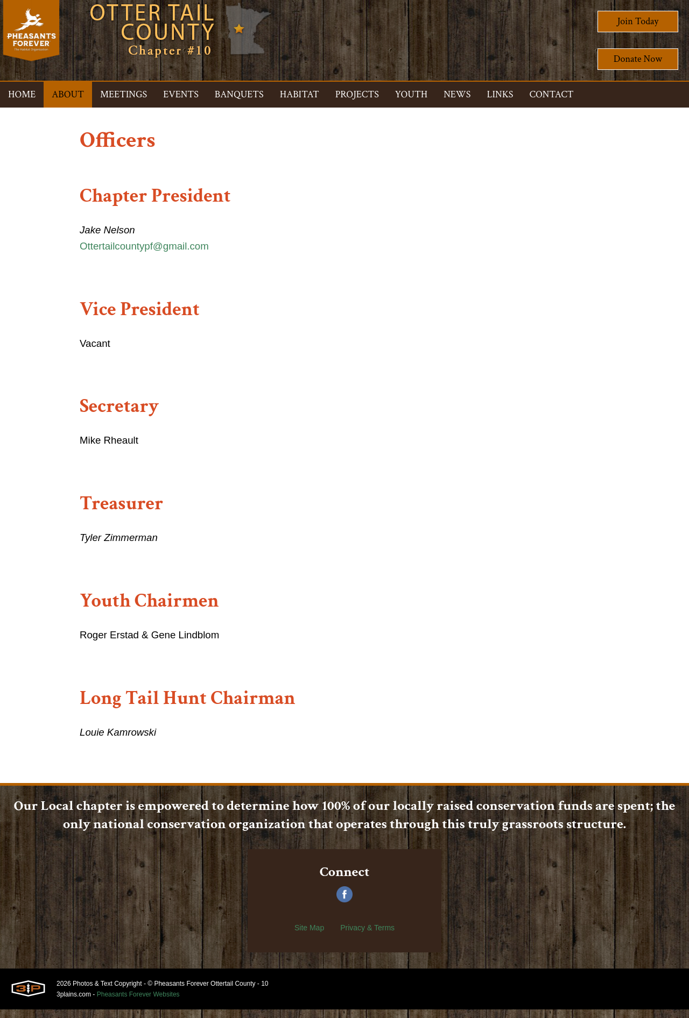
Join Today (638, 21)
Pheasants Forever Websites (138, 1003)
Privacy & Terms (367, 936)
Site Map (309, 936)
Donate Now (638, 59)
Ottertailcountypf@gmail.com (149, 248)
